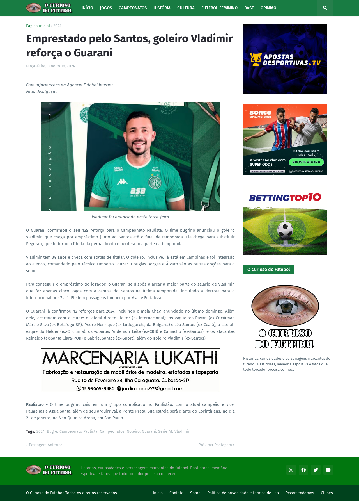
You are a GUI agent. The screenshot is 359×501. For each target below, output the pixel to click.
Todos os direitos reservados (91, 493)
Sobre (195, 493)
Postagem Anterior (45, 445)
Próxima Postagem (215, 445)
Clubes (327, 493)
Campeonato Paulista (78, 432)
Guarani (149, 432)
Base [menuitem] (249, 7)
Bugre (52, 432)
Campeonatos (112, 432)
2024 (57, 26)
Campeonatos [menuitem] (133, 7)
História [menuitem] (162, 7)
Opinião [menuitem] (268, 7)
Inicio (158, 493)
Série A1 (165, 432)
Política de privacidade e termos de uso (243, 493)
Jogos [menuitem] (106, 7)
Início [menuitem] (87, 7)
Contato (176, 493)
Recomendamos (300, 493)
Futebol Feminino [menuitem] (219, 7)
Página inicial (38, 26)
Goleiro (133, 432)
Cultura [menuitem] (186, 7)
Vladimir (181, 432)
